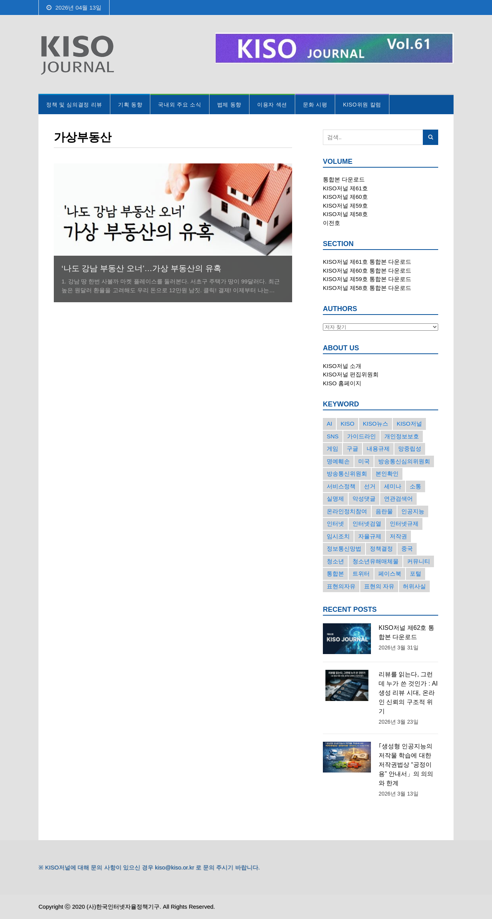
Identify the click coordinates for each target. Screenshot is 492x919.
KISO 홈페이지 (342, 383)
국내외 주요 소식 (179, 105)
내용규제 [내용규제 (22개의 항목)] (378, 448)
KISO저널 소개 (342, 366)
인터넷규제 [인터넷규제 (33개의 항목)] (404, 523)
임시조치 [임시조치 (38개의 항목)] (338, 536)
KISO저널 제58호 (345, 214)
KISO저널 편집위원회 (351, 374)
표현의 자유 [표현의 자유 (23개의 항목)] (379, 586)
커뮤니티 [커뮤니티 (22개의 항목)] (418, 561)
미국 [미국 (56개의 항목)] (364, 461)
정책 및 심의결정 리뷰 (74, 105)
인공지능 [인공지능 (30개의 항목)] (412, 511)
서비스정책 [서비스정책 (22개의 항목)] (341, 486)
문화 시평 (315, 105)
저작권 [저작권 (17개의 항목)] (398, 536)
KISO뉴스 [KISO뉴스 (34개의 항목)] (375, 423)
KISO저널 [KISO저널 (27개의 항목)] (409, 423)
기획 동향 (130, 105)
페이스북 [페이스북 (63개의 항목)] (389, 573)
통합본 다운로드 (344, 179)
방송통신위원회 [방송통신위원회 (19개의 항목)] (347, 473)
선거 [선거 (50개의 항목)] (370, 486)
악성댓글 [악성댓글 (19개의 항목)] (364, 498)
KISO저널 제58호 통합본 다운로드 (367, 288)
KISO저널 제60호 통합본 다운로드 (367, 270)
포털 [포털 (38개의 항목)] (415, 573)
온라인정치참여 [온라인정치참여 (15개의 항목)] (347, 511)
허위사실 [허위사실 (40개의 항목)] (414, 586)
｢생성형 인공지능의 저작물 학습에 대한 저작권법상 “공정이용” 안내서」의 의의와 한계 (406, 764)
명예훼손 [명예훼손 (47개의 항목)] (338, 461)
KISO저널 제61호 (345, 188)
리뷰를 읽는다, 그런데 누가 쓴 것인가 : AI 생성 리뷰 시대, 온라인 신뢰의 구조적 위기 (408, 692)
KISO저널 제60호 (345, 196)
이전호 (331, 223)
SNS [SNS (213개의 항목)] (333, 436)
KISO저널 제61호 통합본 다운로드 (367, 261)
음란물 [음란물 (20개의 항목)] (384, 511)
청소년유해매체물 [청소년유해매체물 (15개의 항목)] (375, 561)
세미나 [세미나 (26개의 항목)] (392, 486)
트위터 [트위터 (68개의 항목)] (361, 573)
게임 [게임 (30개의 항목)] (332, 448)
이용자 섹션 (272, 105)
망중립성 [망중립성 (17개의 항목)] (409, 448)
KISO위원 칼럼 (362, 105)
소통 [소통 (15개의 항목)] (415, 486)
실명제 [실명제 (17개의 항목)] (335, 498)
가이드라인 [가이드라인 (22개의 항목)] (361, 436)
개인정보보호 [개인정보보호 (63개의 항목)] (401, 436)
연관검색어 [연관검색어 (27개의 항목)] (398, 498)
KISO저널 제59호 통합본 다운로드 (367, 279)
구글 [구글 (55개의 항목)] (352, 448)
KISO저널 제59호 (345, 205)
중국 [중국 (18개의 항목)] (407, 548)
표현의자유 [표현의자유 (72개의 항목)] (341, 586)
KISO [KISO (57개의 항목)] (347, 423)
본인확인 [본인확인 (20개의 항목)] (387, 473)
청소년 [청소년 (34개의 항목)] (335, 561)
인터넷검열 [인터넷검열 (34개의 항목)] (366, 523)
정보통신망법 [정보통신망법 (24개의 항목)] (344, 548)
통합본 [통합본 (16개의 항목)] (335, 573)
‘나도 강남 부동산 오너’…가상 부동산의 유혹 (141, 268)
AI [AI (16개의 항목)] (329, 423)
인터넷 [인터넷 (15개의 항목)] (335, 523)
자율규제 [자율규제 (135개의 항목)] (369, 536)
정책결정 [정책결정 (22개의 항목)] (381, 548)
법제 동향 (229, 105)
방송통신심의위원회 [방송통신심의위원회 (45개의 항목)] (404, 461)
